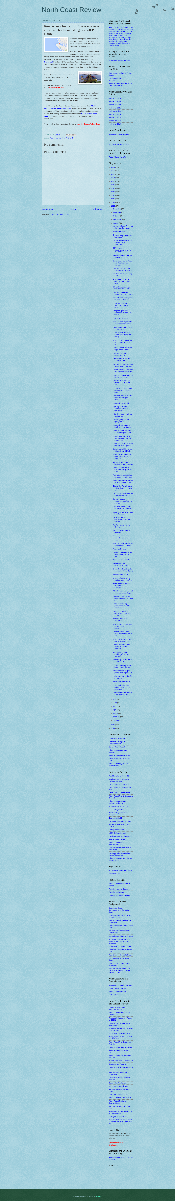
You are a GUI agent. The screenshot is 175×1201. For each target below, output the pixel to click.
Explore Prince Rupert (117, 747)
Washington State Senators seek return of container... (123, 365)
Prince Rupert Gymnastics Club (120, 1047)
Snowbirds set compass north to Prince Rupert (122, 426)
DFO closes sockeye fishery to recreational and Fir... (123, 494)
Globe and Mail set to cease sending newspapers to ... (123, 444)
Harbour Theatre (115, 995)
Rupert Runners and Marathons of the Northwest (120, 1112)
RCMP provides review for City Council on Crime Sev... (122, 342)
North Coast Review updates (119, 60)
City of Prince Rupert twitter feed (120, 793)
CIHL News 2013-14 (120, 318)
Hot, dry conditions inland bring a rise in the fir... (122, 666)
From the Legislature (116, 892)
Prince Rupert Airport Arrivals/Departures (116, 844)
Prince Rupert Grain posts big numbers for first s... (122, 349)
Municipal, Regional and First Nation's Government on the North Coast (119, 941)
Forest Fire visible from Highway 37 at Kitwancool (121, 585)
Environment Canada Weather (120, 821)
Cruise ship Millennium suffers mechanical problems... (121, 305)
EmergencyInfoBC (115, 818)
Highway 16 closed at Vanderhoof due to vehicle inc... (120, 408)
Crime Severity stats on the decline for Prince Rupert (123, 570)
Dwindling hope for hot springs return (121, 421)
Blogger (99, 1196)
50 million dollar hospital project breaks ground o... (123, 672)
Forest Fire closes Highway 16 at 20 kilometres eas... (123, 481)
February (116, 717)
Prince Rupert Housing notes (119, 755)
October (116, 216)
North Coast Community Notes (120, 946)
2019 (113, 185)
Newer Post (48, 209)
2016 (113, 195)
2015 (113, 199)
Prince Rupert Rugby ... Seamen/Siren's (117, 1102)
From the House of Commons (119, 889)
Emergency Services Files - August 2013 (123, 661)
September (117, 219)
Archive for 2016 (115, 124)
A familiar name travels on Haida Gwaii (122, 415)
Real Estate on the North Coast (120, 955)
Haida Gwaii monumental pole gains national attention (122, 456)
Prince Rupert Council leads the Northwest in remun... (123, 544)
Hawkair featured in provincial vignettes (120, 564)
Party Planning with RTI (121, 574)
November (117, 212)
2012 (113, 725)
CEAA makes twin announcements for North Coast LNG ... (123, 250)
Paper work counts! (120, 549)
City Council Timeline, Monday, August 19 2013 (123, 293)
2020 (113, 181)
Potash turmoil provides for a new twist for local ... (122, 694)
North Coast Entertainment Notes (121, 985)
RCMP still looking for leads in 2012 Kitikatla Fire (123, 640)
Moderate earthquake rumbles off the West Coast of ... (121, 654)
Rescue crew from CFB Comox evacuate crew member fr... (122, 438)
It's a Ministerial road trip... (122, 560)
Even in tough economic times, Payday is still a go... (122, 538)
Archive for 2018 (115, 117)
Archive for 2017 (115, 121)
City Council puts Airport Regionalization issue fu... (123, 269)
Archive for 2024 (115, 98)
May (115, 706)
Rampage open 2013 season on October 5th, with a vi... (122, 313)
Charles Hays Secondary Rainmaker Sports (118, 1009)
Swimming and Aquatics (117, 1064)
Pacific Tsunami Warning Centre (120, 836)
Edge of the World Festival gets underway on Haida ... (122, 488)
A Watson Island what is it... (123, 682)
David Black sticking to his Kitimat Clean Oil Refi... (122, 450)
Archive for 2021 (115, 108)
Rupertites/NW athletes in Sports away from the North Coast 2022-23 (121, 1122)
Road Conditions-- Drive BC (119, 776)
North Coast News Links (117, 738)
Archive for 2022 (115, 105)
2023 (113, 171)
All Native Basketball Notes (118, 1086)
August (116, 223)
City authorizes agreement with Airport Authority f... (122, 288)
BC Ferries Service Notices (118, 806)
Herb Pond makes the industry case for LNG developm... (121, 687)
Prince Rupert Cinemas (117, 992)
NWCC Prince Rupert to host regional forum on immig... (122, 335)
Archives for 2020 (115, 111)
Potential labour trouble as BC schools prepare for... (123, 432)
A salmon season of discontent (120, 620)
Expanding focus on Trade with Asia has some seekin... (122, 263)
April (115, 710)
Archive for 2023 (115, 101)
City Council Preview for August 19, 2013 (121, 360)
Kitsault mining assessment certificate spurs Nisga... (123, 592)
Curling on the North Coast (118, 1094)
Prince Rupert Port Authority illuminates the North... (123, 376)
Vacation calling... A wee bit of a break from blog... (123, 227)
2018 (113, 188)
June (115, 703)
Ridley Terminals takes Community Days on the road (122, 469)
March (115, 713)
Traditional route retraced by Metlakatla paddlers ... (123, 507)
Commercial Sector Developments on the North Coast (119, 910)
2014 (113, 202)
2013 (113, 206)
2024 (113, 167)
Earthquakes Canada (116, 830)
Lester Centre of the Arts (118, 988)
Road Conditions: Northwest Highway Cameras (119, 780)
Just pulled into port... (120, 231)
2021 (113, 178)
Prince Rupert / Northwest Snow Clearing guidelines (120, 84)
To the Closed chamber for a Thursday (122, 677)
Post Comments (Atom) (60, 214)
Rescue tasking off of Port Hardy (62, 138)
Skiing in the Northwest (117, 1083)
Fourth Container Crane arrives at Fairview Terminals (121, 646)
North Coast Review (71, 9)
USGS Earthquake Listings (118, 833)
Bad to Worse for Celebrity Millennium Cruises (122, 256)
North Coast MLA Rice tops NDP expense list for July (123, 371)
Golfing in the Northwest (117, 1117)
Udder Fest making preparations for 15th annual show (121, 606)
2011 (113, 728)
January (116, 720)
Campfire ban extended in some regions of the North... (122, 554)
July (115, 699)
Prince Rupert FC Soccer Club (120, 1098)
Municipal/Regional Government (120, 870)
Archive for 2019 (115, 114)
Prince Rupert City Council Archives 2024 (118, 765)
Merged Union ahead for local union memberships (123, 463)
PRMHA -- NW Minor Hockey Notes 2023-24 (119, 1024)
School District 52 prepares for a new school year (123, 299)
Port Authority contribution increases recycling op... (122, 476)
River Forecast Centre (117, 839)
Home (73, 209)
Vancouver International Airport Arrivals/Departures (120, 854)
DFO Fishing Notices (116, 810)
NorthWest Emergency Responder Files (117, 743)
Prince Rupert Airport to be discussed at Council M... (123, 323)
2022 (113, 174)
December (117, 209)
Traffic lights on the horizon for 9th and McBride (122, 328)
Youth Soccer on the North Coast (121, 1061)
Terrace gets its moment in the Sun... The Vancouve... (122, 242)
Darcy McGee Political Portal (119, 895)
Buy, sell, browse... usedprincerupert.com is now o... (122, 501)
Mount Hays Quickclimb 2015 (119, 1033)
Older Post (98, 209)
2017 (113, 192)
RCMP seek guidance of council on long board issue (121, 281)
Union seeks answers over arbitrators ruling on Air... (122, 579)
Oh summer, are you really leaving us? (122, 236)
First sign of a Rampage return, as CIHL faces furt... (121, 383)
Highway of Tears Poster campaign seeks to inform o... (123, 598)
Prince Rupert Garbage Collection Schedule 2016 (118, 802)
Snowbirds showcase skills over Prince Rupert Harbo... (122, 398)
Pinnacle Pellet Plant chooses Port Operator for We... (122, 613)
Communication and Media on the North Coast (120, 916)
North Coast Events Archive (119, 134)
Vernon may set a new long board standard (123, 513)
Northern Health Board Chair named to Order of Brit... (122, 634)
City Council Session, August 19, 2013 (120, 354)
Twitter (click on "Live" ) (117, 157)
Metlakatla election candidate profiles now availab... (122, 519)
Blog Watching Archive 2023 (119, 144)
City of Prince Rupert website (119, 784)
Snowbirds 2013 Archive (121, 403)
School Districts (114, 873)
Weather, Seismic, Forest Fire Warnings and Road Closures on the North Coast (120, 970)
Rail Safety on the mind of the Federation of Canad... (122, 626)
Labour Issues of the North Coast (121, 936)
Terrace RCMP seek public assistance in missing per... (122, 390)
